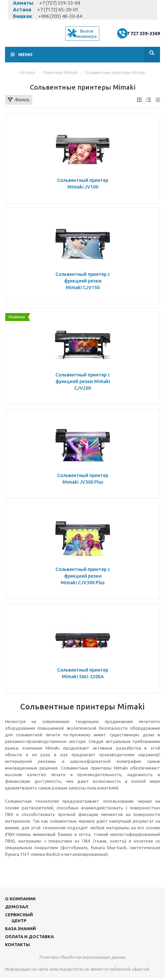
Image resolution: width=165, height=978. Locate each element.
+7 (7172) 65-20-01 (57, 9)
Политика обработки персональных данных (83, 957)
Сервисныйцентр (19, 917)
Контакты (17, 944)
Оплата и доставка (29, 936)
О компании (20, 898)
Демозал (16, 906)
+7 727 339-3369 (142, 33)
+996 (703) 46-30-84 (60, 16)
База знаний (20, 928)
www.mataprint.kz (66, 969)
